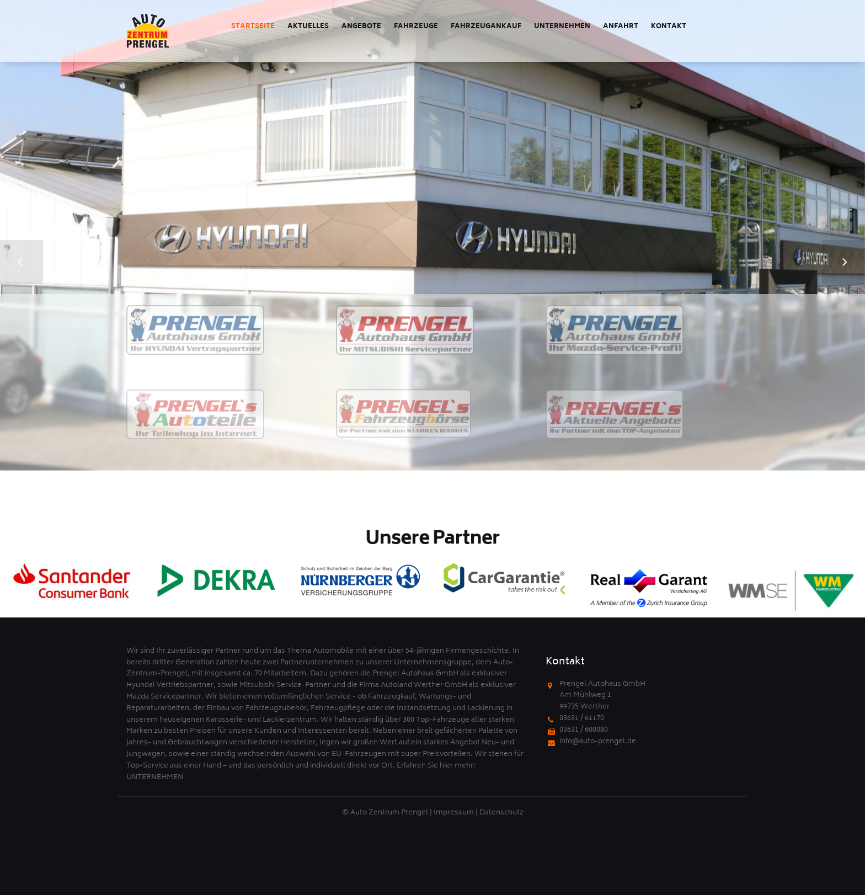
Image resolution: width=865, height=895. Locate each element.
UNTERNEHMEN (154, 777)
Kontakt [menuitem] (668, 27)
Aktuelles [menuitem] (308, 27)
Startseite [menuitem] (253, 27)
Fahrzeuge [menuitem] (416, 27)
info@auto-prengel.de (597, 742)
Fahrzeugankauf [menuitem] (486, 27)
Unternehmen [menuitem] (562, 27)
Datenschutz (501, 813)
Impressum (454, 813)
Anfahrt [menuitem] (620, 27)
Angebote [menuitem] (361, 27)
